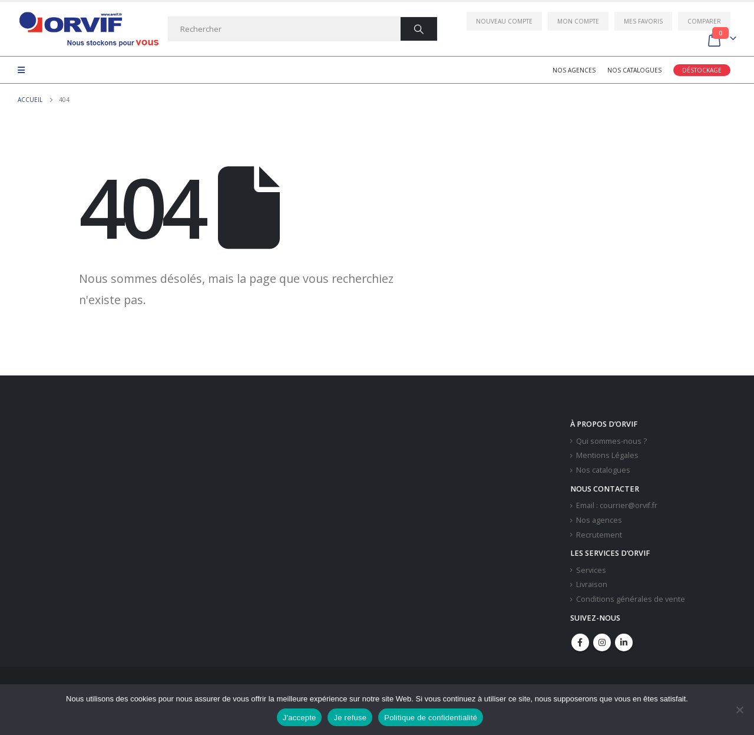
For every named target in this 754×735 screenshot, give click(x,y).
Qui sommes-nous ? (611, 441)
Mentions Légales (607, 455)
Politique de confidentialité (430, 717)
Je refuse (349, 717)
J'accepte (299, 717)
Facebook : (580, 642)
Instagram (602, 642)
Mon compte (578, 21)
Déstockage (702, 70)
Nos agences (574, 70)
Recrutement (599, 535)
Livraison (591, 584)
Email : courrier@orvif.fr (616, 505)
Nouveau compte (504, 21)
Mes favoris (643, 21)
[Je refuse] (739, 710)
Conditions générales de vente (630, 599)
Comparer (704, 21)
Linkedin (624, 642)
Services (591, 570)
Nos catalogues (634, 70)
